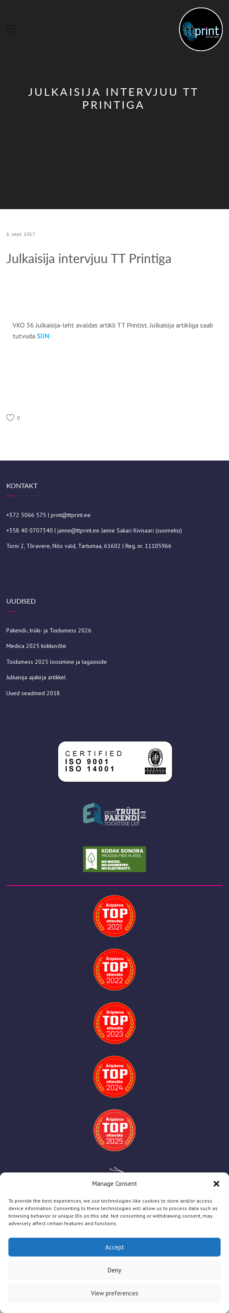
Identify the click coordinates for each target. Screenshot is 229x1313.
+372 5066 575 (26, 515)
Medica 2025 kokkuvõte (36, 646)
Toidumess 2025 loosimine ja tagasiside (56, 661)
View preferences (114, 1293)
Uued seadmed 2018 (33, 693)
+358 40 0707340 (29, 530)
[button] (216, 1184)
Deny (114, 1270)
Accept (114, 1247)
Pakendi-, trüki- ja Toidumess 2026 (48, 630)
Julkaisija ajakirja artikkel (36, 677)
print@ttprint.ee (71, 515)
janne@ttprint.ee (78, 530)
